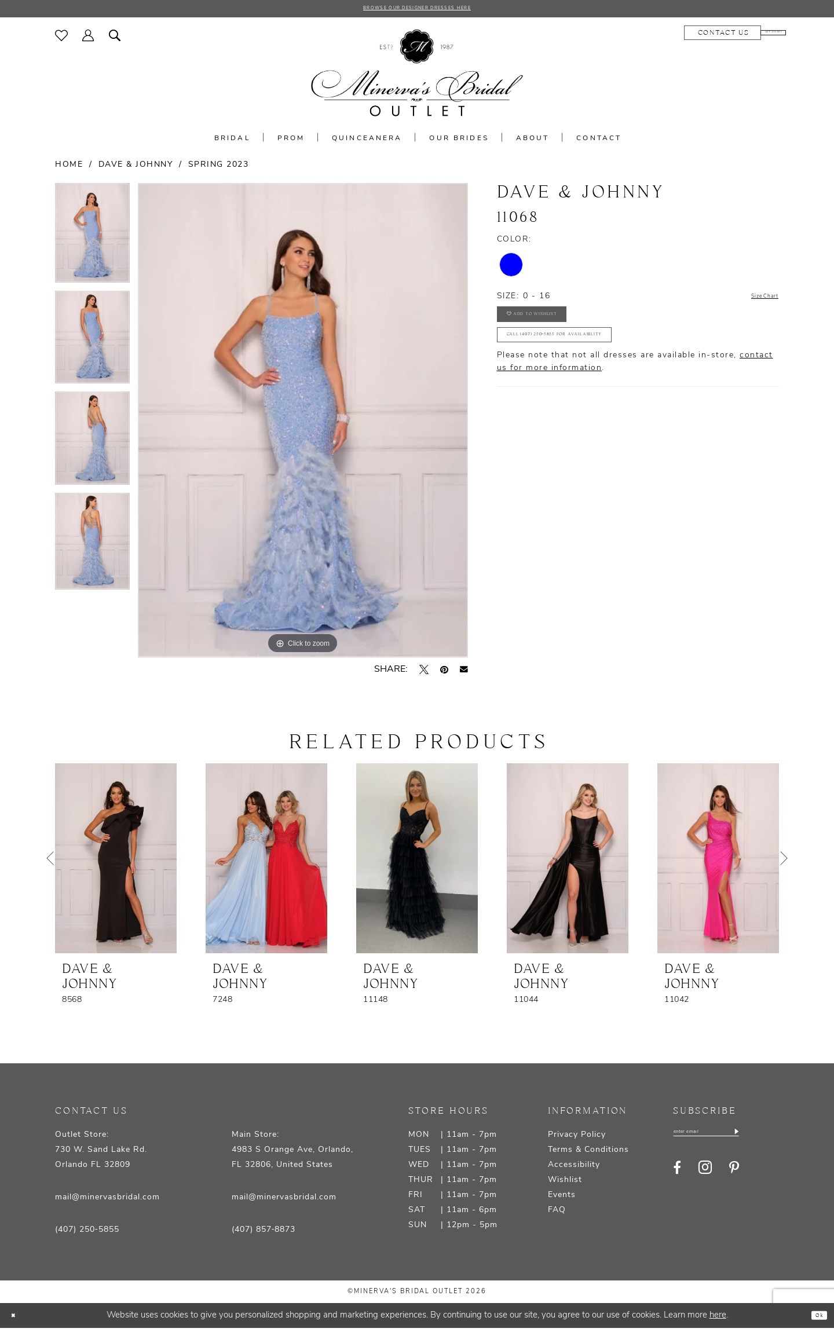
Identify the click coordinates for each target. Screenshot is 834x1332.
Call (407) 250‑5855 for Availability (591, 359)
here (717, 1319)
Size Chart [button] (755, 300)
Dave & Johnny (135, 168)
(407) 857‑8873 (264, 1233)
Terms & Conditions (588, 1153)
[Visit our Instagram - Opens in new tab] (705, 1176)
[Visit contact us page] (665, 36)
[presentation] (116, 862)
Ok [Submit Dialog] (814, 1319)
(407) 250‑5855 (87, 1233)
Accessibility (574, 1168)
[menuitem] (61, 39)
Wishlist (565, 1183)
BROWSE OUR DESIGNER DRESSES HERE (417, 10)
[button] (88, 39)
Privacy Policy (577, 1138)
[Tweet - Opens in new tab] (424, 673)
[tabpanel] (92, 241)
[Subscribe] (777, 1138)
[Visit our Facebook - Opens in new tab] (677, 1176)
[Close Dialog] (17, 1319)
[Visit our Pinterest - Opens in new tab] (734, 1176)
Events (562, 1198)
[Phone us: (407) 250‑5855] (744, 36)
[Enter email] (727, 1138)
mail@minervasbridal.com (107, 1200)
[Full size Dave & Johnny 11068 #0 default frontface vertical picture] (302, 424)
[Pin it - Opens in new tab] (444, 673)
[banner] (417, 76)
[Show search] (115, 39)
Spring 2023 (218, 168)
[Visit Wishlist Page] (61, 39)
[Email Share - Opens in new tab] (464, 673)
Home (69, 168)
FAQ (557, 1213)
